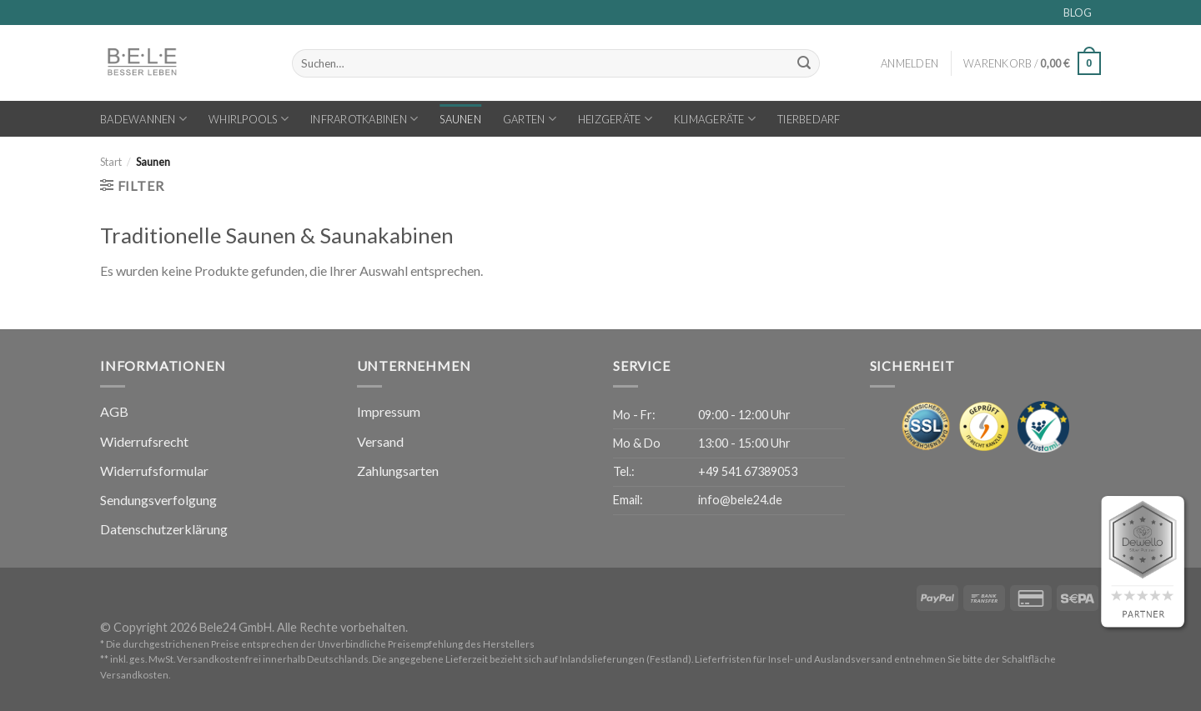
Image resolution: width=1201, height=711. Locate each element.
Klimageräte (715, 119)
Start (111, 161)
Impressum (388, 411)
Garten (529, 119)
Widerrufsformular (154, 470)
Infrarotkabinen (364, 119)
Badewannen (143, 119)
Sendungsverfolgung (158, 500)
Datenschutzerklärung (164, 529)
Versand (380, 441)
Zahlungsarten (398, 470)
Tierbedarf (809, 119)
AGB (114, 411)
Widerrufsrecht (144, 441)
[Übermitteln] (804, 63)
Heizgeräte (615, 119)
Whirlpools (249, 119)
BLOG (1077, 12)
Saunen (460, 119)
